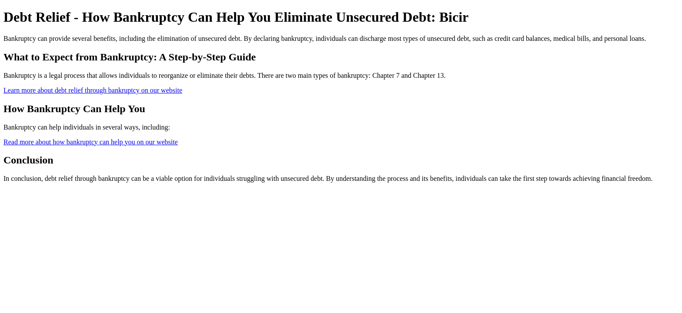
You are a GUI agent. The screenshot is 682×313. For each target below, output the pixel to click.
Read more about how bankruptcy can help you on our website (90, 142)
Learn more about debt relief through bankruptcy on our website (92, 90)
